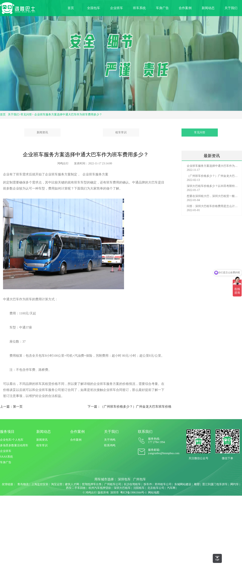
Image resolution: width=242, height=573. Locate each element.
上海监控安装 (39, 484)
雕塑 (197, 484)
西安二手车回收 (76, 487)
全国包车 (93, 8)
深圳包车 (124, 479)
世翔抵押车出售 (92, 484)
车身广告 (162, 8)
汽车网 (171, 487)
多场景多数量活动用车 (14, 445)
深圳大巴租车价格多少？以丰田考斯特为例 (213, 186)
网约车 (234, 484)
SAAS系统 (6, 456)
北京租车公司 (155, 487)
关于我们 (230, 8)
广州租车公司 (112, 484)
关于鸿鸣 (109, 439)
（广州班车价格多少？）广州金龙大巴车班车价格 (213, 175)
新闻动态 (208, 8)
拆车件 (148, 484)
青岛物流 (23, 484)
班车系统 (139, 8)
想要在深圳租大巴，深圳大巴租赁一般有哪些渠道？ (213, 196)
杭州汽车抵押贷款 (100, 487)
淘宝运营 (56, 484)
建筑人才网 (72, 484)
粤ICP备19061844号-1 (133, 492)
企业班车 (116, 8)
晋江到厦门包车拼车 (215, 484)
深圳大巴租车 (122, 487)
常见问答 (26, 114)
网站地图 (153, 492)
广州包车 (139, 479)
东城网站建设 (182, 484)
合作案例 (185, 8)
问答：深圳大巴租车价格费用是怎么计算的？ (213, 206)
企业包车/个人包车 (11, 439)
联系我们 (145, 432)
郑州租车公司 (163, 484)
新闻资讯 (42, 132)
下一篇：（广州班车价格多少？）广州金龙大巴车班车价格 (129, 406)
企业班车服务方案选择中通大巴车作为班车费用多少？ (68, 114)
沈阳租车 (139, 487)
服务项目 (7, 432)
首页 (71, 8)
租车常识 (121, 132)
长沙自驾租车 (132, 484)
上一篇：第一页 (11, 406)
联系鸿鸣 (109, 445)
